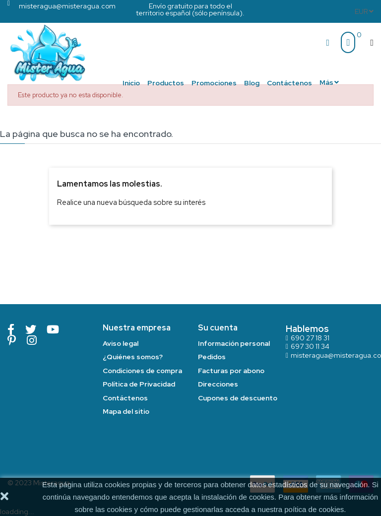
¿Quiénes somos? (133, 356)
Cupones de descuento (237, 397)
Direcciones (218, 384)
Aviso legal (120, 343)
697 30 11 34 (310, 346)
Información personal (234, 343)
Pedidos (212, 356)
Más (326, 82)
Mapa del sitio (126, 411)
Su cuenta (218, 327)
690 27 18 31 (310, 337)
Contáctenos (125, 397)
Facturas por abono (231, 370)
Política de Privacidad (139, 384)
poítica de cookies (314, 509)
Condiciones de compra (142, 370)
